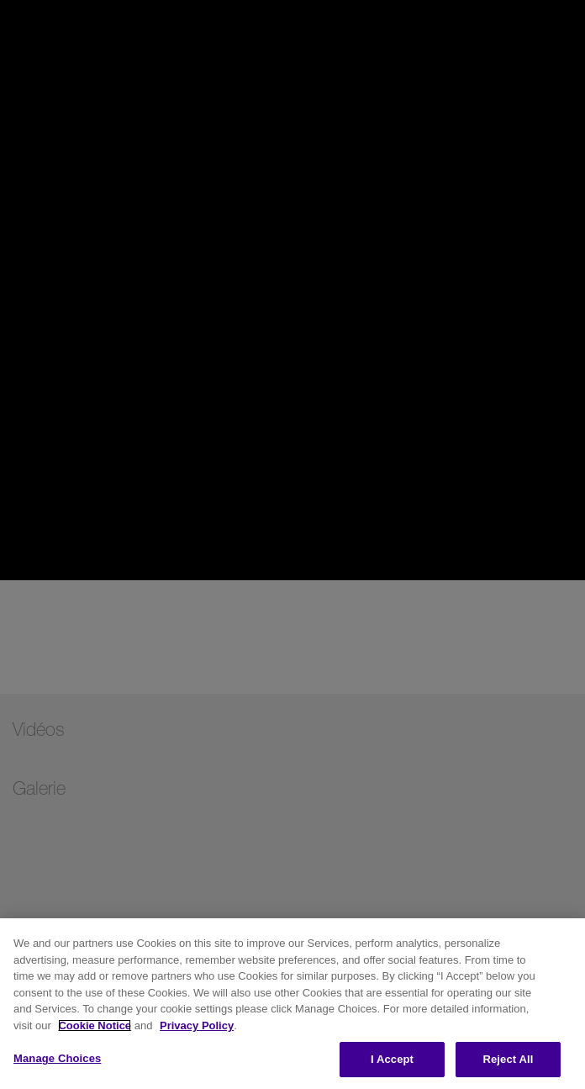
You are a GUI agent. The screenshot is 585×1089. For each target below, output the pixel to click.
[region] (292, 1003)
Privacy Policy (197, 1025)
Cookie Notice (94, 1025)
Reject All (507, 1059)
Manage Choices (57, 1058)
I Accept (392, 1059)
